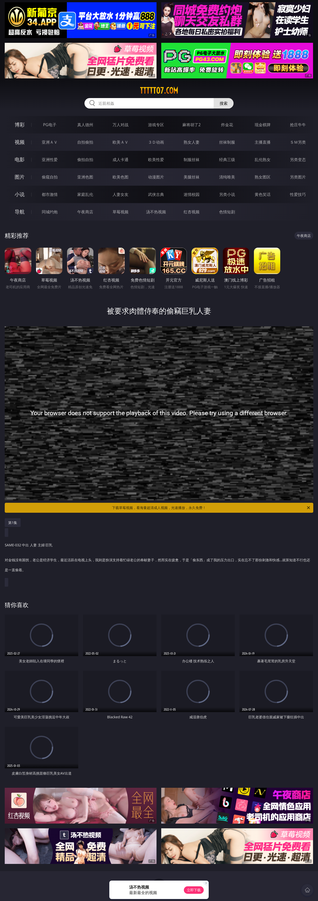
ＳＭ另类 (298, 142)
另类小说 (227, 194)
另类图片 (298, 177)
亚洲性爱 (50, 159)
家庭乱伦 (85, 194)
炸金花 (227, 124)
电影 (20, 159)
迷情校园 (191, 194)
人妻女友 (120, 194)
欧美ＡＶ (120, 142)
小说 (20, 194)
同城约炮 (50, 212)
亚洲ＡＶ (50, 142)
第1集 (12, 522)
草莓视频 (120, 212)
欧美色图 (120, 177)
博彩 (20, 124)
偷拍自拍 (85, 159)
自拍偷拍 (85, 142)
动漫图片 (156, 177)
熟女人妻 (191, 142)
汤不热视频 (156, 212)
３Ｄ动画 (156, 142)
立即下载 (194, 890)
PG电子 (49, 124)
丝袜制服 (227, 142)
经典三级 (227, 159)
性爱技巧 (298, 194)
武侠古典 (156, 194)
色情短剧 (227, 212)
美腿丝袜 (191, 177)
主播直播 (263, 142)
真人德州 (85, 124)
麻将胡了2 (191, 124)
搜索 (224, 103)
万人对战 (120, 124)
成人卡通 (120, 159)
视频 (20, 142)
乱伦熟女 (263, 159)
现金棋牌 (263, 124)
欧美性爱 (156, 159)
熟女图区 (263, 177)
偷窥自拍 (50, 177)
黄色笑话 (263, 194)
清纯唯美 (227, 177)
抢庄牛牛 (298, 124)
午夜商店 (85, 212)
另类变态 (298, 159)
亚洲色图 (85, 177)
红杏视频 (191, 212)
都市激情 (50, 194)
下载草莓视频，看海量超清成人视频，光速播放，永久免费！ (211, 508)
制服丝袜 (191, 159)
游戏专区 (156, 124)
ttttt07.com (159, 91)
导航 (20, 211)
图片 (20, 176)
